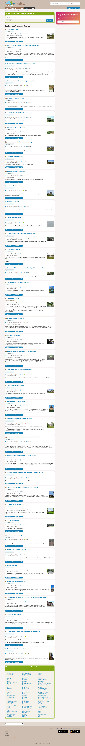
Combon (8, 696)
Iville (23, 682)
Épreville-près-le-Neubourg (12, 711)
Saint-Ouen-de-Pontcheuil (43, 696)
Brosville (8, 686)
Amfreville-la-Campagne (11, 672)
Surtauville (40, 703)
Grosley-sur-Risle (25, 677)
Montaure (40, 672)
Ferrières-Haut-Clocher (11, 715)
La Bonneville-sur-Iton (26, 683)
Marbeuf (24, 716)
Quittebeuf (40, 678)
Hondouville (24, 679)
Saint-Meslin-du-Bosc (42, 693)
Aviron (8, 677)
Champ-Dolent (9, 692)
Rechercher (49, 20)
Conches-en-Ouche (10, 697)
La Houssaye (24, 691)
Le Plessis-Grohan (25, 705)
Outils (7, 8)
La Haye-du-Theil (25, 687)
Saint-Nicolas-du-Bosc (42, 694)
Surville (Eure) (41, 705)
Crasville (8, 698)
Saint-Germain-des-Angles (43, 691)
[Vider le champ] (49, 17)
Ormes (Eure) (40, 673)
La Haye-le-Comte (25, 688)
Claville (8, 693)
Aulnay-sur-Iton (10, 675)
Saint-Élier (40, 687)
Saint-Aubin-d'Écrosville (42, 684)
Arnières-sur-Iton (10, 674)
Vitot (39, 715)
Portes (39, 675)
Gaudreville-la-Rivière (26, 673)
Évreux (8, 712)
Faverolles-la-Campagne (11, 713)
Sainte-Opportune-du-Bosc (43, 701)
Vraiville (39, 716)
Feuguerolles (9, 716)
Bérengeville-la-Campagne (12, 682)
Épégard (8, 710)
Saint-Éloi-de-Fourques (42, 688)
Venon (39, 711)
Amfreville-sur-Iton (10, 673)
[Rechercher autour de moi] (52, 17)
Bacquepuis (9, 678)
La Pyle (23, 693)
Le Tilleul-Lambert (25, 707)
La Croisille (24, 684)
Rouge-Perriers (41, 680)
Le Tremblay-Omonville (26, 708)
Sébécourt (40, 702)
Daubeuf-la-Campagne (11, 703)
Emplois (6, 733)
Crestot (8, 700)
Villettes (39, 712)
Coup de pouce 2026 (10, 737)
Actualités (7, 735)
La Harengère (25, 686)
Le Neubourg (25, 703)
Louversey (24, 713)
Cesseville (8, 691)
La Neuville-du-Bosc (26, 692)
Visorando (6, 10)
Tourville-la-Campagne (42, 710)
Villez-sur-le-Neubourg (42, 713)
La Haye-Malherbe (26, 689)
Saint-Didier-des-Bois (42, 686)
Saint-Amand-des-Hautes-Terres (44, 683)
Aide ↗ (21, 8)
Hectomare (24, 678)
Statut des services (38, 743)
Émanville (8, 708)
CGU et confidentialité (9, 729)
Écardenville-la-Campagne (12, 705)
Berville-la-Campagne (11, 684)
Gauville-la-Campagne (26, 674)
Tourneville (40, 708)
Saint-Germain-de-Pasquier (43, 689)
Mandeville (24, 715)
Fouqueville (24, 672)
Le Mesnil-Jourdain (26, 702)
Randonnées (14, 8)
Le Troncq (24, 710)
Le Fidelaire (24, 697)
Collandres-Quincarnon (11, 694)
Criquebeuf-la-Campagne (12, 701)
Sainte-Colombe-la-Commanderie (44, 698)
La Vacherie (24, 694)
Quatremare (40, 677)
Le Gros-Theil (25, 700)
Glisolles (24, 675)
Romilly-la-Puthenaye (42, 679)
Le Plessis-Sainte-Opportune (28, 706)
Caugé (8, 689)
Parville (39, 674)
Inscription (70, 8)
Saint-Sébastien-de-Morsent (43, 697)
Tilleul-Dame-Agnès (42, 706)
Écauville (8, 706)
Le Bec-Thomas (25, 696)
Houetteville (24, 680)
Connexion (77, 8)
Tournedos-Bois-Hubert (42, 707)
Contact (6, 740)
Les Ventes (24, 712)
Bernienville (9, 683)
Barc (7, 679)
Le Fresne (24, 698)
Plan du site (7, 731)
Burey (8, 687)
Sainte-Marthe (41, 700)
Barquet (8, 680)
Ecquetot (8, 707)
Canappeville (9, 688)
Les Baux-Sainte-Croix (26, 711)
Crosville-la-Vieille (10, 702)
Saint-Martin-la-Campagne (43, 692)
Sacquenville (40, 682)
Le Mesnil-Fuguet (25, 701)
